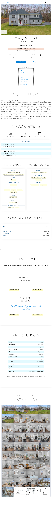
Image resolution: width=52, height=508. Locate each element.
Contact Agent (20, 61)
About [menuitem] (22, 70)
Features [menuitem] (22, 75)
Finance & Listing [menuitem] (24, 84)
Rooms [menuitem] (22, 72)
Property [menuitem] (22, 77)
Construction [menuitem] (24, 79)
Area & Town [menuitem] (23, 82)
